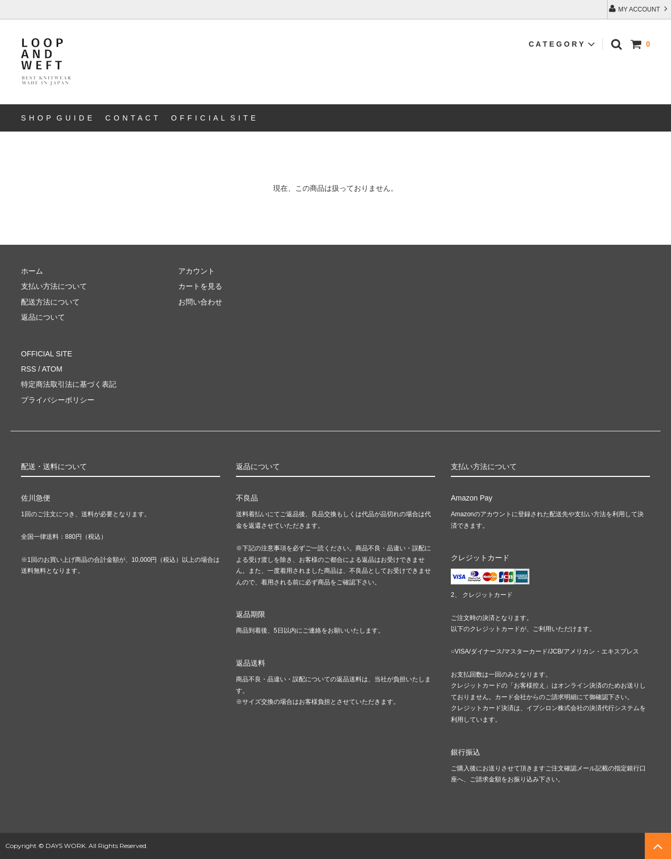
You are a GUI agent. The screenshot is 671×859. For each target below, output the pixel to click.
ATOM (52, 369)
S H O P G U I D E (57, 118)
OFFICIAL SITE (46, 354)
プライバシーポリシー (57, 400)
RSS (28, 369)
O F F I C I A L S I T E (213, 118)
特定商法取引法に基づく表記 (68, 384)
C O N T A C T (132, 118)
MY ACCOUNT (639, 8)
